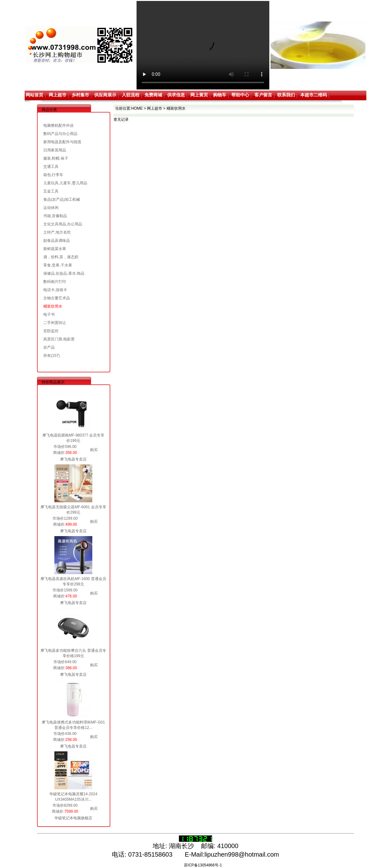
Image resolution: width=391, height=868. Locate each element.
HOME (137, 108)
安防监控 (50, 331)
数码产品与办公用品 (60, 133)
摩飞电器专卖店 (73, 459)
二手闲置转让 (54, 323)
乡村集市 (80, 94)
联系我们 (286, 94)
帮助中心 (240, 94)
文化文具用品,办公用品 (62, 224)
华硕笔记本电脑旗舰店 (73, 818)
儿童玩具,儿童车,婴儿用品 (65, 183)
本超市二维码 (313, 94)
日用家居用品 (54, 150)
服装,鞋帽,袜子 (55, 158)
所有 (47, 355)
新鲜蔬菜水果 (54, 249)
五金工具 (50, 191)
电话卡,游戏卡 (55, 290)
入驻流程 (130, 94)
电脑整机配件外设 (58, 125)
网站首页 (34, 94)
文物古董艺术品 (56, 298)
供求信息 (176, 94)
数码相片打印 (54, 281)
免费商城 (153, 94)
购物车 (219, 94)
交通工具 (50, 166)
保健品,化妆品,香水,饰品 (63, 273)
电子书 (49, 314)
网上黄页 (199, 94)
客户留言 (263, 94)
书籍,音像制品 (55, 216)
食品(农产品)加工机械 (61, 199)
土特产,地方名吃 (57, 232)
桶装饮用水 (52, 306)
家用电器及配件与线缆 (62, 142)
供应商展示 (105, 94)
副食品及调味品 (56, 240)
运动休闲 (50, 207)
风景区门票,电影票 (59, 339)
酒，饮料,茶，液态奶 (60, 257)
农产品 (49, 347)
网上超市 (57, 94)
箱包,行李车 (53, 175)
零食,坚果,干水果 (57, 265)
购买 (94, 450)
